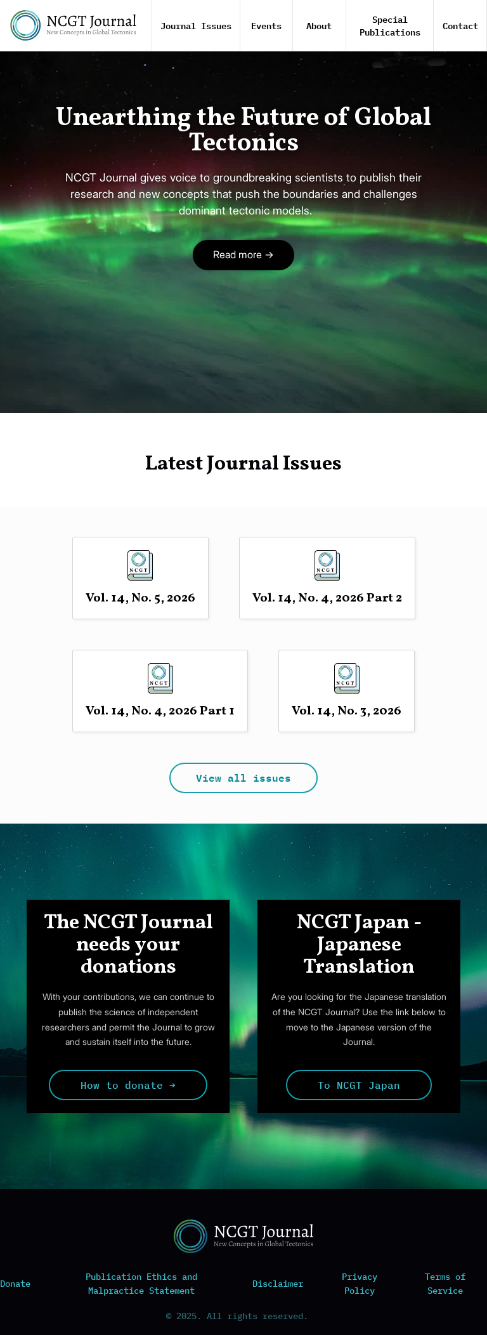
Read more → (243, 254)
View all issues (243, 777)
